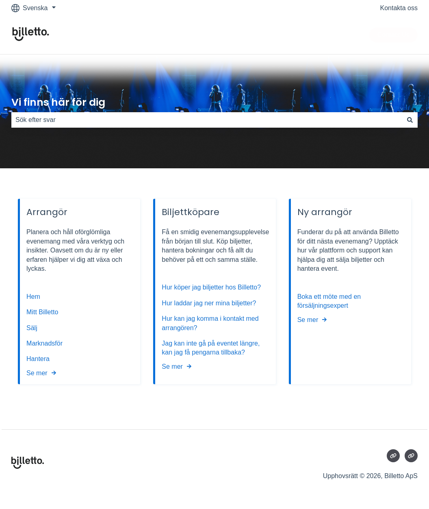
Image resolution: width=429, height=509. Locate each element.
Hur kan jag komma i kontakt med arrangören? (210, 323)
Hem (34, 296)
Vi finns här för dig (58, 102)
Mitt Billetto (43, 312)
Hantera (38, 358)
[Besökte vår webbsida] (393, 455)
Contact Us (393, 34)
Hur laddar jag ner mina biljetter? (209, 303)
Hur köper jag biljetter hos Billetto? (211, 287)
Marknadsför (44, 343)
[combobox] (206, 120)
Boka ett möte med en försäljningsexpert (329, 301)
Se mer (37, 373)
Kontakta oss (399, 7)
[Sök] (410, 120)
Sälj (31, 327)
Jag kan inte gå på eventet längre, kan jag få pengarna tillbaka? (211, 348)
